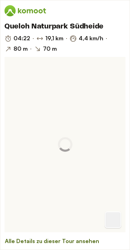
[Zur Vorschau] (113, 219)
